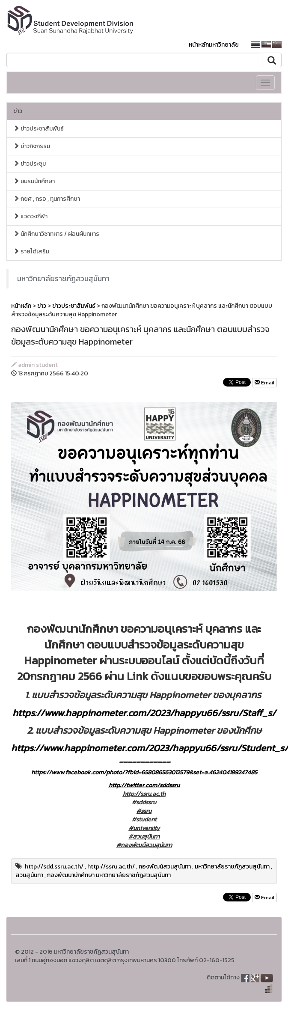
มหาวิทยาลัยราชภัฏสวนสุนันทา (63, 278)
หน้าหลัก (21, 305)
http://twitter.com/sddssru (144, 785)
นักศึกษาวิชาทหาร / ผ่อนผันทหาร (56, 233)
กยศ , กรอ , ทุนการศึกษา (46, 198)
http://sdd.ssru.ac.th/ (54, 866)
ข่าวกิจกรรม (31, 146)
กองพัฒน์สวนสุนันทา (165, 866)
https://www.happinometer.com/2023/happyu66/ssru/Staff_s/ (144, 713)
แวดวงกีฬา (30, 216)
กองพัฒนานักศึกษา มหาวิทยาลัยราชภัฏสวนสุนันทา (109, 875)
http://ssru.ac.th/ (111, 866)
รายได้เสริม (31, 251)
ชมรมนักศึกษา (34, 181)
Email (264, 383)
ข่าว (17, 111)
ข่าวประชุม (29, 163)
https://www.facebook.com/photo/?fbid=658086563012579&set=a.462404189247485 (144, 772)
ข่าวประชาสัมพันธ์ (38, 128)
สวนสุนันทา (29, 875)
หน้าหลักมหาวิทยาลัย (214, 44)
